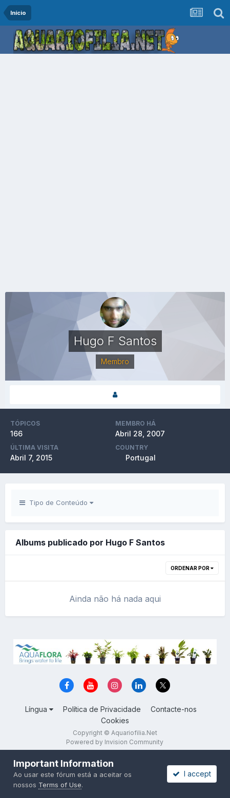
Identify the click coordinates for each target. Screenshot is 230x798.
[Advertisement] (115, 174)
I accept (192, 773)
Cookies (115, 720)
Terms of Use (59, 785)
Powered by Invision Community (114, 742)
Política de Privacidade (102, 709)
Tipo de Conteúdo (56, 502)
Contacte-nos (174, 709)
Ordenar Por (192, 568)
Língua (39, 709)
